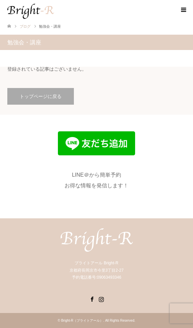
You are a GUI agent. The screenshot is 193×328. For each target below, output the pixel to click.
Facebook (92, 298)
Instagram (101, 298)
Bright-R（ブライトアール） (82, 320)
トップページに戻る (41, 96)
